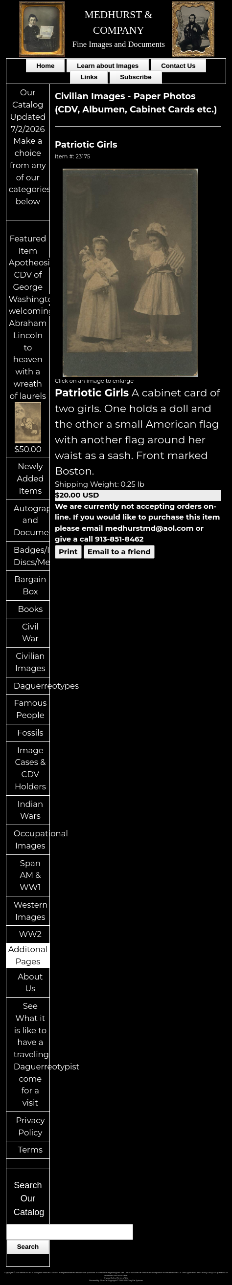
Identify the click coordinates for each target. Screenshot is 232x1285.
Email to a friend (119, 551)
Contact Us (178, 65)
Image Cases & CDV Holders (30, 768)
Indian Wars (31, 810)
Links (88, 77)
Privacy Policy (30, 1126)
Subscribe (135, 77)
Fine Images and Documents (118, 44)
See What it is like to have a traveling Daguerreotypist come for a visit (31, 1054)
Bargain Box (30, 585)
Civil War (30, 633)
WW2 (30, 934)
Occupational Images (31, 839)
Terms (30, 1149)
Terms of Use (122, 1278)
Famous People (30, 709)
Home (45, 65)
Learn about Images (108, 65)
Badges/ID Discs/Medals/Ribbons (31, 556)
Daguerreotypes (31, 686)
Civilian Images (30, 662)
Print (68, 551)
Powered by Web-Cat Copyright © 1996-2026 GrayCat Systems (116, 1281)
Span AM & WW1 (30, 875)
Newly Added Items (30, 478)
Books (30, 609)
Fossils (30, 733)
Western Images (30, 911)
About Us (30, 983)
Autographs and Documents (31, 520)
